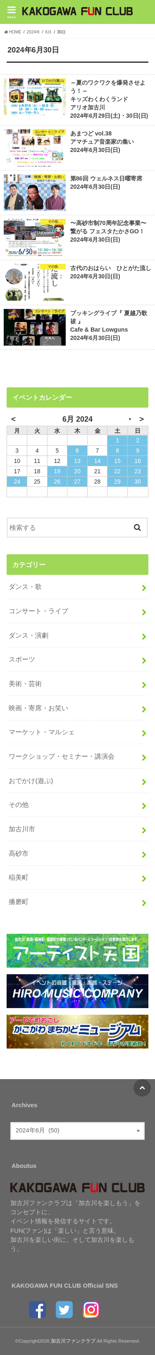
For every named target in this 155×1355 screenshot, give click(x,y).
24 (17, 481)
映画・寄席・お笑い (38, 708)
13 (77, 461)
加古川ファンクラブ (73, 1340)
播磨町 (19, 901)
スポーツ (22, 659)
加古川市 (22, 829)
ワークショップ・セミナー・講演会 (61, 756)
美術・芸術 (25, 683)
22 (117, 471)
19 (57, 471)
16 (137, 461)
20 (77, 471)
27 (77, 481)
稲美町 (19, 877)
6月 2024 (77, 419)
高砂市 (19, 853)
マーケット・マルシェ (42, 732)
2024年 (33, 32)
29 (117, 481)
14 (97, 461)
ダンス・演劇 (28, 635)
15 (117, 461)
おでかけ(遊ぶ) (31, 780)
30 (137, 481)
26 (57, 481)
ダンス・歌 (25, 586)
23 (137, 471)
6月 (48, 32)
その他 (19, 804)
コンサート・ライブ (38, 611)
